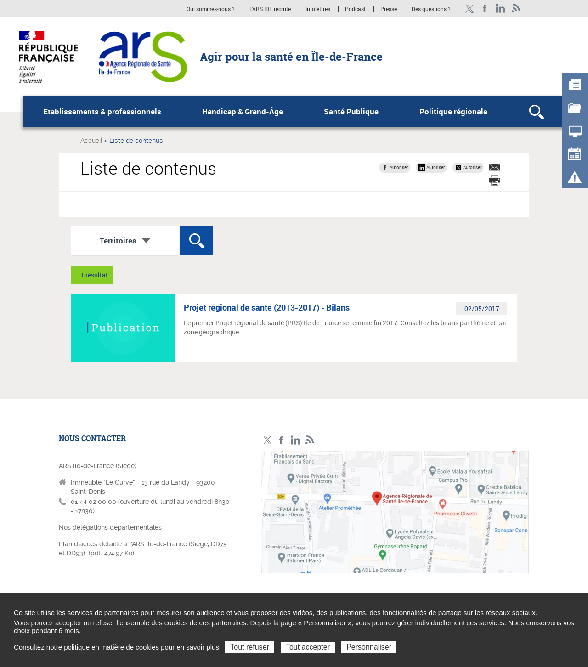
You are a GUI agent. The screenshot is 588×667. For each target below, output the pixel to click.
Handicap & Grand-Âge (242, 112)
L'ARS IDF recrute (270, 9)
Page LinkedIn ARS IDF (500, 8)
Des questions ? (431, 9)
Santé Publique (351, 112)
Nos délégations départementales (110, 527)
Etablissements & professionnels (102, 112)
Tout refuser (249, 647)
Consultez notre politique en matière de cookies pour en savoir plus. (118, 647)
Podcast (355, 9)
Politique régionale (453, 112)
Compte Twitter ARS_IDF (469, 8)
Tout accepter (308, 647)
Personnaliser (368, 647)
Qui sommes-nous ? (211, 9)
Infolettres (317, 9)
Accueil (91, 140)
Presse (388, 9)
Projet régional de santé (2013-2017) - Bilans (267, 307)
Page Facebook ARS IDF (485, 8)
